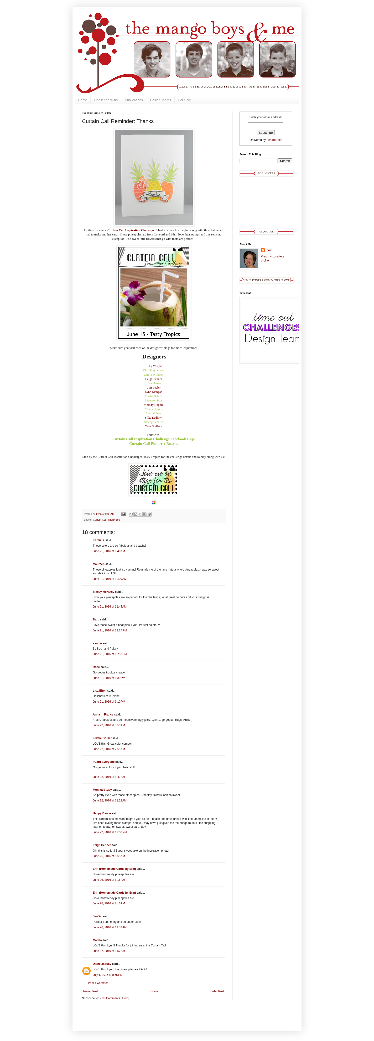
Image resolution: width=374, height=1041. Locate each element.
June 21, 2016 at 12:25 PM (110, 630)
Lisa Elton (99, 690)
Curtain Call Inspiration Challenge (130, 230)
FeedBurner (273, 140)
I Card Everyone (103, 761)
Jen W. (97, 916)
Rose (96, 667)
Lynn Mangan (153, 392)
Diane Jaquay (102, 964)
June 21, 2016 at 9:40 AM (109, 551)
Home (82, 100)
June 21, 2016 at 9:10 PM (109, 701)
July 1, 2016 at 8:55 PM (107, 975)
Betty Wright (153, 366)
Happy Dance (102, 813)
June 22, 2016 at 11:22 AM (110, 800)
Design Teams (160, 100)
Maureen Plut (153, 400)
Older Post (217, 991)
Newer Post (90, 991)
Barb (96, 619)
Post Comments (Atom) (114, 998)
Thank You (114, 519)
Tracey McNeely (103, 591)
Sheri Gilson (153, 413)
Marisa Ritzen (153, 396)
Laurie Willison (153, 374)
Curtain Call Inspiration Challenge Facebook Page (153, 439)
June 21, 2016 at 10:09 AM (110, 579)
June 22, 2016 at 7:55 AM (109, 749)
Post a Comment (98, 983)
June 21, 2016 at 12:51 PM (110, 654)
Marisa (97, 940)
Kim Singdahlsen (153, 370)
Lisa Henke (153, 383)
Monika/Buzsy (102, 789)
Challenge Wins (106, 100)
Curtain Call (99, 519)
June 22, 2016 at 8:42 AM (109, 777)
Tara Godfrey (153, 426)
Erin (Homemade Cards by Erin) (114, 868)
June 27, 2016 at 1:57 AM (109, 951)
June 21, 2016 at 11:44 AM (110, 606)
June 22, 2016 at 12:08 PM (110, 832)
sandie (97, 643)
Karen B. (98, 540)
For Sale (184, 100)
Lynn (269, 250)
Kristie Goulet (102, 738)
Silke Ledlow (153, 417)
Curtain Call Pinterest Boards (153, 444)
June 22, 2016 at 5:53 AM (109, 725)
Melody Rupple (153, 404)
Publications (134, 100)
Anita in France (103, 714)
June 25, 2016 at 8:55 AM (109, 856)
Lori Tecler (154, 387)
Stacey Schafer (153, 422)
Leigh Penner (153, 379)
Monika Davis (153, 409)
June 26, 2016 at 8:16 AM (109, 879)
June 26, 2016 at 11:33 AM (110, 927)
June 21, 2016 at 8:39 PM (109, 678)
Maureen (98, 564)
